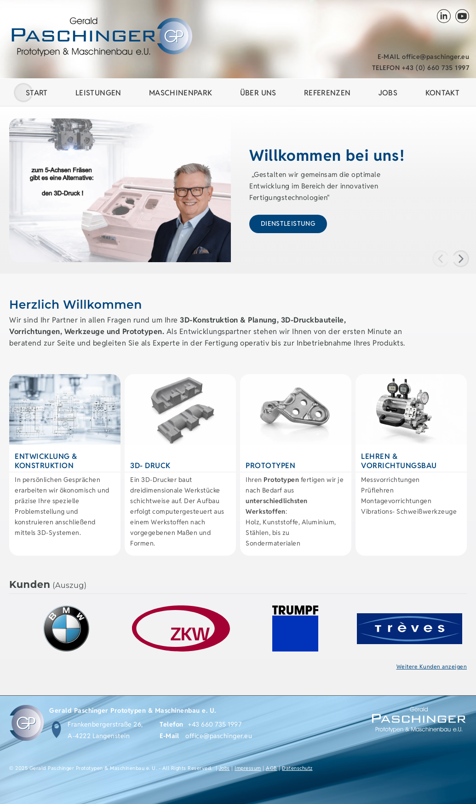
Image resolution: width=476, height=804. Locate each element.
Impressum (248, 768)
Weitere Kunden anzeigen (431, 666)
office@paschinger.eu (423, 57)
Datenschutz (297, 768)
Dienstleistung (288, 223)
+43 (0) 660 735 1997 (421, 68)
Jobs (224, 768)
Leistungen (98, 93)
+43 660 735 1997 (214, 724)
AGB (271, 768)
